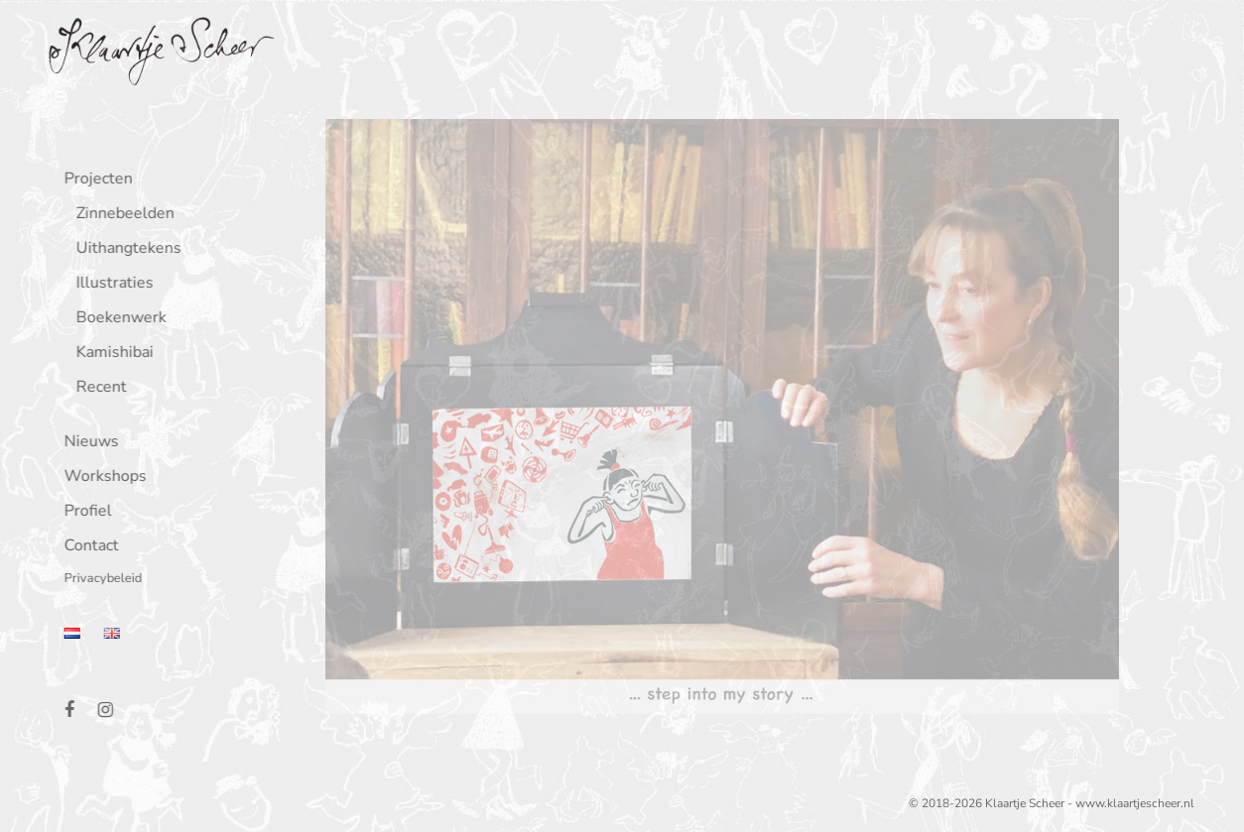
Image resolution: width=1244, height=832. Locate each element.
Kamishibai (111, 353)
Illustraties (111, 284)
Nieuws (88, 442)
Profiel (84, 512)
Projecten (95, 180)
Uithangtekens (125, 249)
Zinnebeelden (121, 214)
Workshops (102, 477)
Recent (97, 388)
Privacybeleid (99, 579)
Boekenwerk (117, 318)
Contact (88, 546)
